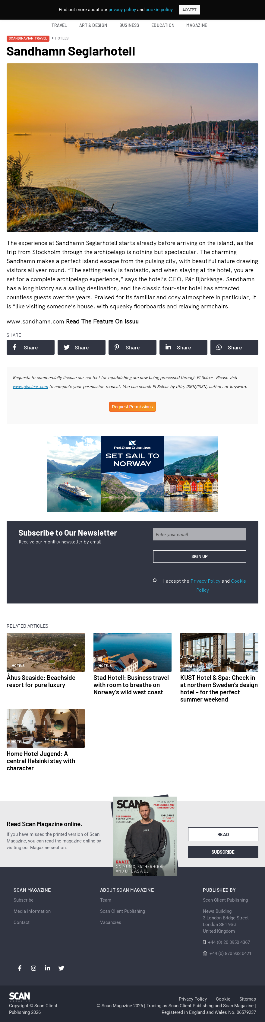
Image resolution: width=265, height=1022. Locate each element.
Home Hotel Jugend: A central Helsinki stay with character (41, 761)
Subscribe (223, 852)
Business (129, 25)
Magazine (196, 25)
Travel (59, 25)
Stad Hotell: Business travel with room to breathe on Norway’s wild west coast (131, 684)
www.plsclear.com (30, 386)
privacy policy (122, 9)
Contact (22, 922)
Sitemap (247, 999)
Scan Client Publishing (122, 911)
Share (25, 347)
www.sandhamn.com (36, 321)
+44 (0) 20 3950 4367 (229, 942)
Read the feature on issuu (102, 321)
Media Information (32, 911)
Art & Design (93, 25)
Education (163, 25)
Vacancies (110, 922)
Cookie (223, 999)
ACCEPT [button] (189, 10)
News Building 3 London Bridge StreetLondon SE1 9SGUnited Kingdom (226, 921)
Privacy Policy (205, 581)
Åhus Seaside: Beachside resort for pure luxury (41, 680)
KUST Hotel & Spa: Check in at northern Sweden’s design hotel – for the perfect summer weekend (219, 688)
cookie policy (159, 9)
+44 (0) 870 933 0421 (230, 953)
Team (105, 900)
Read (223, 834)
